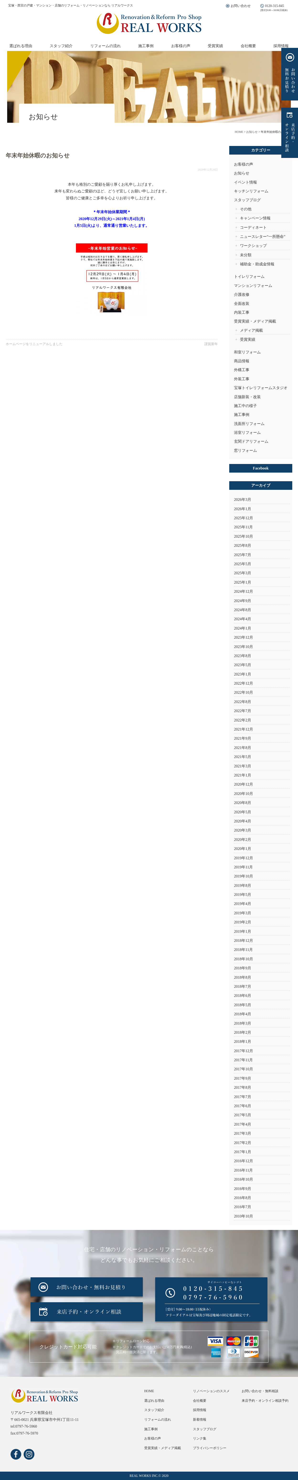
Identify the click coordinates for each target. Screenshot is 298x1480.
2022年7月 (242, 711)
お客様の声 (180, 46)
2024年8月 (242, 610)
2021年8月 (242, 748)
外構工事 (241, 370)
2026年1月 (242, 509)
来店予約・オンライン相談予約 (265, 1400)
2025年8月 (242, 545)
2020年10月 (243, 794)
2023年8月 (242, 656)
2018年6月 (242, 996)
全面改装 (241, 304)
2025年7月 (242, 555)
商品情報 (241, 361)
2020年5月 (242, 812)
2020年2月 (242, 840)
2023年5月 (242, 665)
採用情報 (281, 46)
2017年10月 (243, 1069)
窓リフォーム (245, 450)
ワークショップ (253, 246)
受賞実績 (215, 46)
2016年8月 (242, 1198)
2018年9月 (242, 968)
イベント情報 (245, 182)
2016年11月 (243, 1170)
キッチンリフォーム (251, 191)
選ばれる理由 (20, 46)
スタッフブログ (247, 200)
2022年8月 (242, 702)
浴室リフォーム (247, 432)
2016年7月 (242, 1207)
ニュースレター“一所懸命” (262, 237)
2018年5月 (242, 1005)
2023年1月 (242, 674)
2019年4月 (242, 904)
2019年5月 (242, 895)
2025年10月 (243, 536)
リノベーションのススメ (211, 1391)
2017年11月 (243, 1060)
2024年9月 (242, 601)
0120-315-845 (274, 6)
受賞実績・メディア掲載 (255, 321)
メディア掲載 (251, 330)
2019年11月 (243, 867)
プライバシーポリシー (209, 1448)
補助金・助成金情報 (257, 264)
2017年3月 (242, 1133)
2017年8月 (242, 1087)
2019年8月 (242, 885)
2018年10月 (243, 959)
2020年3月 (242, 830)
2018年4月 (242, 1014)
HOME (149, 1391)
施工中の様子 (245, 406)
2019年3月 (242, 913)
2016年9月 (242, 1189)
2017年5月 (242, 1115)
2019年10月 (243, 876)
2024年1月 (242, 628)
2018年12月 (243, 940)
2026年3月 (242, 499)
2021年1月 (242, 775)
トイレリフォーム (249, 276)
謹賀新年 (211, 344)
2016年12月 (243, 1161)
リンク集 (199, 1438)
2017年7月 (242, 1097)
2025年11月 (243, 527)
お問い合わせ (241, 6)
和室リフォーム (247, 352)
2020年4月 (242, 821)
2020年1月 (242, 849)
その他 (245, 209)
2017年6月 (242, 1106)
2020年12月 (243, 784)
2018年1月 (242, 1041)
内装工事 (241, 312)
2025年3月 (242, 573)
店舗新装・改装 (247, 397)
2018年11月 (243, 950)
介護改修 (241, 294)
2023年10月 (243, 647)
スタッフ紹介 (61, 46)
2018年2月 (242, 1032)
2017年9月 (242, 1078)
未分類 (245, 255)
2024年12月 (243, 591)
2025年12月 (243, 518)
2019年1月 (242, 931)
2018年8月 (242, 977)
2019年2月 (242, 922)
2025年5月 (242, 564)
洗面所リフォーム (249, 424)
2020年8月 (242, 803)
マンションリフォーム (253, 286)
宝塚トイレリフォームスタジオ (260, 388)
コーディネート (253, 227)
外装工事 (241, 379)
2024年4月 (242, 619)
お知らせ (241, 173)
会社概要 (248, 46)
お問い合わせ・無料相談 (260, 1391)
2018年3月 (242, 1023)
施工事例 (146, 46)
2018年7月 (242, 986)
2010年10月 (243, 1216)
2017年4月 (242, 1124)
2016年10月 (243, 1179)
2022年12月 (243, 683)
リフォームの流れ (105, 46)
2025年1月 (242, 582)
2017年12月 (243, 1051)
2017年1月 (242, 1152)
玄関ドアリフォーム (251, 441)
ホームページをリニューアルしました (34, 344)
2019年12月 (243, 858)
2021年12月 (243, 729)
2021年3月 (242, 766)
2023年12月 (243, 637)
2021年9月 (242, 738)
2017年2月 (242, 1143)
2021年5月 (242, 757)
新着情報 (199, 1419)
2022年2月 (242, 720)
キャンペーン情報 (255, 218)
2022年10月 (243, 692)
